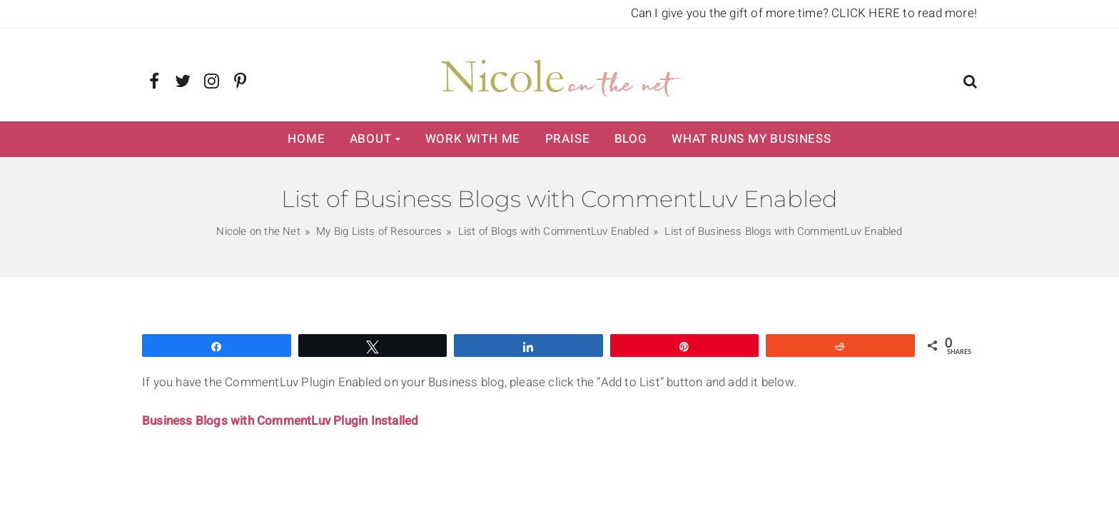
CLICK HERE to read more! (904, 13)
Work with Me (473, 139)
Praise (567, 139)
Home (306, 139)
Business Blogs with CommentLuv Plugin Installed (280, 421)
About (371, 139)
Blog (630, 139)
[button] (970, 83)
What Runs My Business (751, 139)
